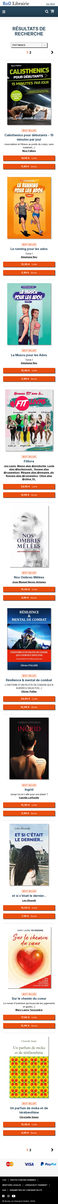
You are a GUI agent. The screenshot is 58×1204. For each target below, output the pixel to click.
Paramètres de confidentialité (26, 1190)
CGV (4, 1180)
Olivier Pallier (29, 691)
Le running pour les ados (29, 249)
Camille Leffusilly (29, 797)
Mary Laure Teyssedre (29, 1009)
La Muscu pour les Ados (29, 355)
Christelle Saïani (29, 1117)
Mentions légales (11, 1185)
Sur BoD (50, 3)
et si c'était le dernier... (29, 896)
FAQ (4, 1190)
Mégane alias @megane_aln (37, 472)
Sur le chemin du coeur (29, 998)
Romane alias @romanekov (22, 475)
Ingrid (29, 789)
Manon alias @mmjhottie (31, 466)
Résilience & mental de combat (29, 680)
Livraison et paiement (36, 1185)
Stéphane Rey (29, 257)
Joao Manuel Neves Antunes (29, 582)
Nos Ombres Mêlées (29, 577)
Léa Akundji (29, 900)
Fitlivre (29, 461)
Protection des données (23, 1180)
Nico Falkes (29, 150)
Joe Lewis (10, 466)
